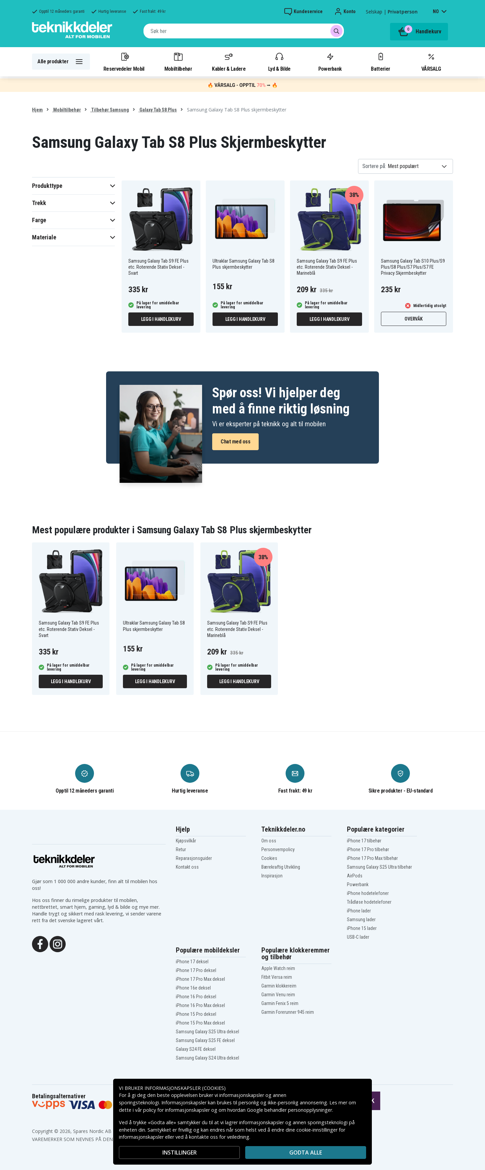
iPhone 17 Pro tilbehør (368, 849)
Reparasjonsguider (194, 858)
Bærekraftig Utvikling (280, 867)
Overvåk (413, 319)
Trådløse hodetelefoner (369, 902)
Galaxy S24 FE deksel (196, 1049)
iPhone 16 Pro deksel (196, 996)
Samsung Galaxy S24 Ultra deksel (207, 1058)
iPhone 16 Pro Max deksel (200, 1005)
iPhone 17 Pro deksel (196, 970)
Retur (181, 849)
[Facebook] (40, 943)
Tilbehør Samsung (109, 109)
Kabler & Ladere (229, 62)
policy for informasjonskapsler (176, 1110)
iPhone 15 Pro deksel (196, 1014)
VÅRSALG (431, 62)
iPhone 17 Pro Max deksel (200, 979)
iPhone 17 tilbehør (364, 840)
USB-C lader (358, 937)
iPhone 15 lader (362, 928)
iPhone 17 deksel (192, 961)
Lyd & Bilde (279, 62)
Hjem (37, 109)
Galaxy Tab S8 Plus (157, 109)
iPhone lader (359, 910)
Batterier (380, 62)
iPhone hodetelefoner (368, 893)
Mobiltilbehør (178, 62)
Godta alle (305, 1152)
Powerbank (330, 62)
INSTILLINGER (179, 1152)
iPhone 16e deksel (193, 988)
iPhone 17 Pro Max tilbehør (372, 858)
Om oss (268, 840)
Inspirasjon (272, 875)
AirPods (354, 875)
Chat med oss (235, 441)
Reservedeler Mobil (123, 62)
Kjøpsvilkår (186, 840)
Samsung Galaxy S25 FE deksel (205, 1040)
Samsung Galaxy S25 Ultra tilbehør (379, 867)
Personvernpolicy (278, 849)
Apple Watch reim (278, 968)
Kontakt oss (187, 867)
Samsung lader (361, 919)
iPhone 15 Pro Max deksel (200, 1023)
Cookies (269, 858)
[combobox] (243, 31)
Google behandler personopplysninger (289, 1110)
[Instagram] (58, 943)
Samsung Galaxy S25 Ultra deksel (207, 1031)
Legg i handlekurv (161, 319)
